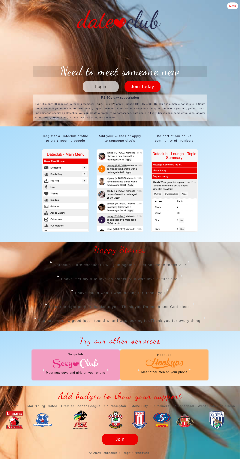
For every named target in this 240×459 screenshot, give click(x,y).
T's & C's (110, 104)
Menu (232, 6)
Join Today (142, 86)
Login (100, 86)
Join (120, 439)
